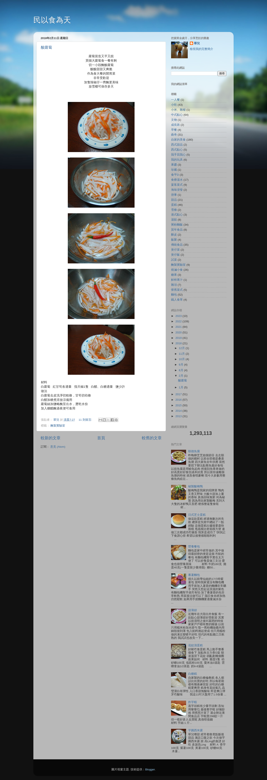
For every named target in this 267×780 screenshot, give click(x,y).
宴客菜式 (177, 184)
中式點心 (177, 114)
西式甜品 (177, 144)
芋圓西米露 (195, 730)
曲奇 (174, 134)
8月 (181, 370)
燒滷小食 (177, 269)
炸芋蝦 (192, 702)
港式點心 (177, 214)
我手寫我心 (178, 154)
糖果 (174, 274)
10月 (182, 359)
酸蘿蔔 (46, 47)
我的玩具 (177, 159)
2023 (179, 316)
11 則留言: (86, 419)
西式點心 (177, 149)
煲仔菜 (175, 249)
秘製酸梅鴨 (195, 486)
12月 (182, 348)
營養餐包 (194, 546)
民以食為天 (52, 20)
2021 (179, 326)
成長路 (175, 124)
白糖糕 (192, 673)
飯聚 (174, 239)
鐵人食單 (177, 299)
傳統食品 (177, 244)
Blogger (150, 769)
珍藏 (174, 169)
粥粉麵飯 (177, 224)
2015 (179, 405)
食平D (175, 174)
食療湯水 (177, 179)
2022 (179, 321)
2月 (181, 375)
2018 (179, 343)
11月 (182, 353)
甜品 (174, 199)
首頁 (101, 438)
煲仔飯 (175, 254)
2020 (179, 332)
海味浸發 (177, 189)
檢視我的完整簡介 (201, 49)
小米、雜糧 (178, 109)
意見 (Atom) (57, 446)
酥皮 (174, 234)
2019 (179, 337)
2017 (179, 394)
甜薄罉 (192, 610)
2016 (179, 399)
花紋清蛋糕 (195, 645)
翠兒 (197, 43)
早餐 (174, 129)
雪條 (174, 209)
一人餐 (175, 99)
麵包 (174, 294)
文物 (174, 119)
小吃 (174, 104)
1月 (181, 387)
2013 (179, 416)
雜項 (174, 284)
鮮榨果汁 (177, 279)
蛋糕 (174, 204)
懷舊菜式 (177, 289)
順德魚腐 (194, 451)
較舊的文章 (152, 438)
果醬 (174, 164)
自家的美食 (178, 139)
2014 (179, 410)
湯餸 (174, 219)
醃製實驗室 (57, 425)
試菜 (174, 259)
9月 (181, 364)
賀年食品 (177, 229)
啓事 (174, 194)
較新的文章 (50, 438)
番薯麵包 (194, 575)
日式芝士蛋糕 (197, 514)
